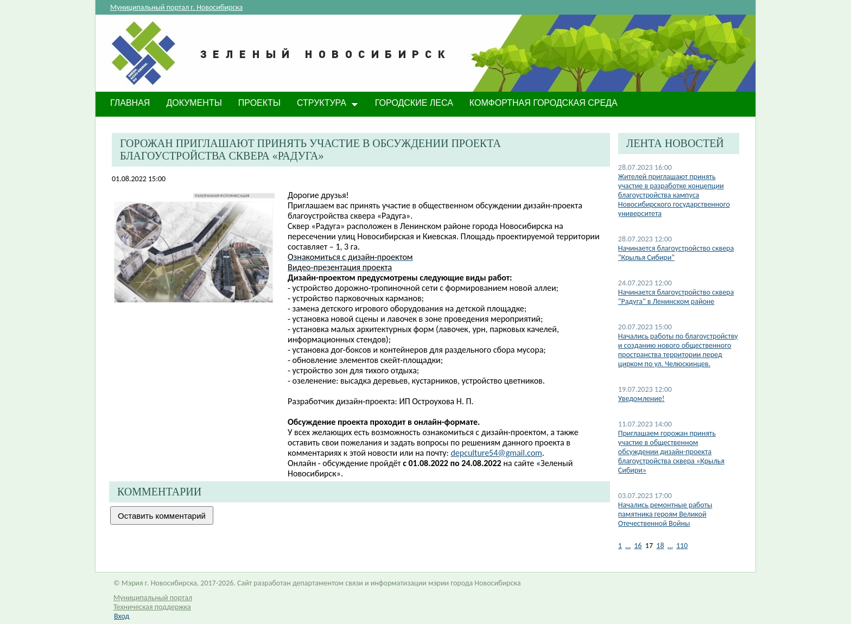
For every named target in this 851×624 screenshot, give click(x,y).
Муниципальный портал (152, 597)
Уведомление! (641, 398)
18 (660, 545)
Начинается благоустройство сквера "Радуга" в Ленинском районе (676, 297)
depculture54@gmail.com (496, 453)
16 (638, 545)
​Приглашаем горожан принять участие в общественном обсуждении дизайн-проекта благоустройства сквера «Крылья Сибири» (671, 452)
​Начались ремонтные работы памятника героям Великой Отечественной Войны (665, 514)
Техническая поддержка (152, 607)
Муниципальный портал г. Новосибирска (176, 7)
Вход (121, 616)
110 (682, 545)
